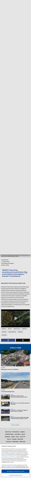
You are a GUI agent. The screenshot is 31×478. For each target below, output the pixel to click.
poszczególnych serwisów (10, 466)
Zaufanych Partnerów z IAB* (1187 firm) (12, 455)
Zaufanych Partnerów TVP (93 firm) (8, 456)
